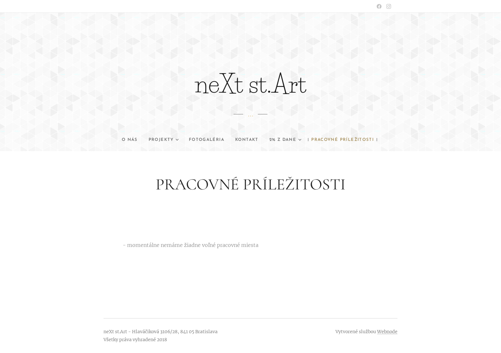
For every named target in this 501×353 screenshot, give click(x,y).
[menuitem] (147, 140)
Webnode (387, 331)
